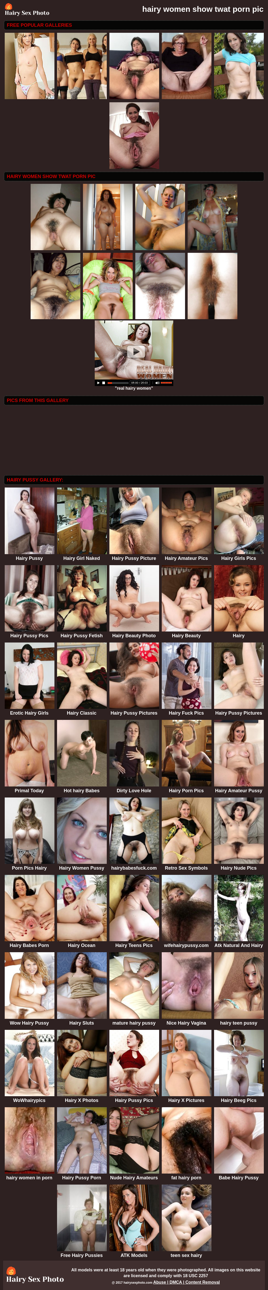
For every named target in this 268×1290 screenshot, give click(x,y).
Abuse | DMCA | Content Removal (186, 1282)
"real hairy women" (134, 386)
